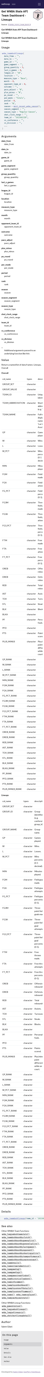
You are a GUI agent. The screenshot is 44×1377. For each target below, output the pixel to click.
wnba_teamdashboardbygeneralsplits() (20, 1244)
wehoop (5, 3)
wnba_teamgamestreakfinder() (16, 1275)
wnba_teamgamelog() (11, 1269)
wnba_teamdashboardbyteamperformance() (21, 1256)
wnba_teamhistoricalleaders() (16, 1279)
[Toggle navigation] (39, 4)
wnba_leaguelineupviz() (13, 1312)
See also (7, 1357)
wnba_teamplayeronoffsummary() (17, 1291)
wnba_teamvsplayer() (26, 1295)
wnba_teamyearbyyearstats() (15, 1298)
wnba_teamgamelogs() (12, 1272)
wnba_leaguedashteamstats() (15, 1234)
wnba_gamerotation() (12, 1306)
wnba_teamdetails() (11, 1263)
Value (6, 1349)
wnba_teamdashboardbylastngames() (19, 1247)
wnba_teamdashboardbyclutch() (16, 1237)
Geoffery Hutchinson (31, 1372)
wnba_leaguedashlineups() (14, 1309)
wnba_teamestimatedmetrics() (16, 1266)
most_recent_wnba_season (26, 106)
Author (7, 1361)
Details (7, 1353)
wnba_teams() (8, 1295)
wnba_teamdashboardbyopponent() (18, 1250)
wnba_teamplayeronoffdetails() (17, 1288)
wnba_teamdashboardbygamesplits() (19, 1240)
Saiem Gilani (18, 1372)
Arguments (8, 1344)
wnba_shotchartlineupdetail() (16, 1316)
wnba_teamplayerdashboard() (15, 1285)
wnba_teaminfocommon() (13, 1282)
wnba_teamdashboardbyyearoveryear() (20, 1260)
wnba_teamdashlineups (14, 1218)
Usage (6, 1340)
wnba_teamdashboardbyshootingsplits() (21, 1253)
